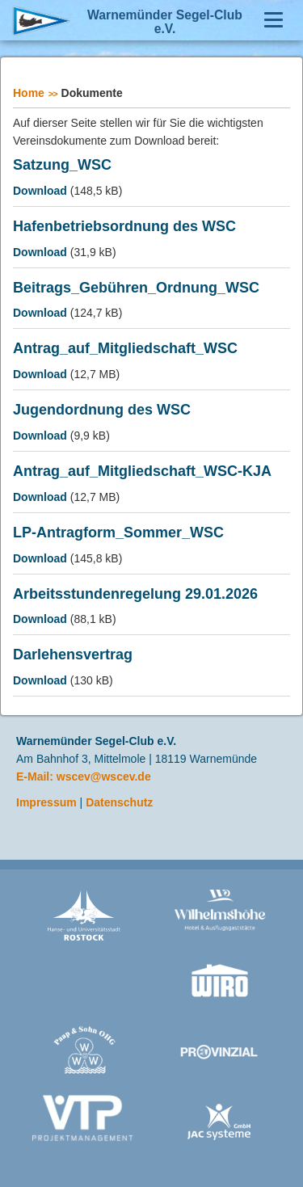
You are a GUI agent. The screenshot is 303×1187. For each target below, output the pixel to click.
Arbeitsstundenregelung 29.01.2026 (135, 594)
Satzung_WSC (62, 165)
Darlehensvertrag (73, 655)
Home (28, 92)
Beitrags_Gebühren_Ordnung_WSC (136, 288)
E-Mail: (36, 776)
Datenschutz (119, 802)
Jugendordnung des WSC (102, 410)
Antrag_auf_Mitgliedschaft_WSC (125, 348)
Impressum (46, 802)
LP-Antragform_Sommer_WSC (118, 533)
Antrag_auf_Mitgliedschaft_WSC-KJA (142, 471)
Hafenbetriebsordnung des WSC (124, 226)
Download (40, 190)
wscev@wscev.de (104, 776)
